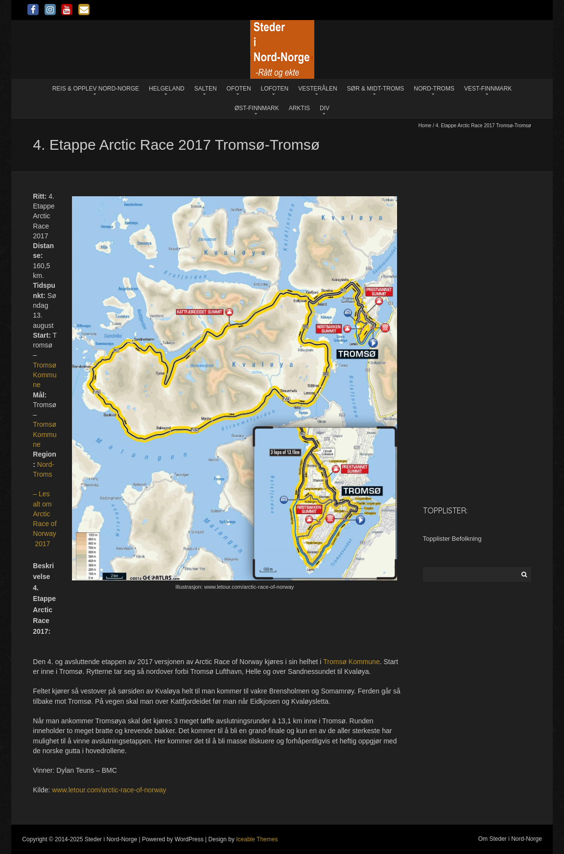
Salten (205, 88)
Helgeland (167, 88)
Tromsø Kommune (44, 375)
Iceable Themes (257, 839)
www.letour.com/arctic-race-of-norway (109, 790)
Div (324, 108)
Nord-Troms (434, 88)
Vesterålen (317, 88)
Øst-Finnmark (257, 108)
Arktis (299, 108)
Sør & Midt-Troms (375, 88)
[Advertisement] (477, 343)
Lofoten (275, 88)
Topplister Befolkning (452, 538)
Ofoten (239, 88)
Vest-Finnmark (488, 88)
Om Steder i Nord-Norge (510, 838)
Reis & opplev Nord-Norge (95, 88)
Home (424, 125)
